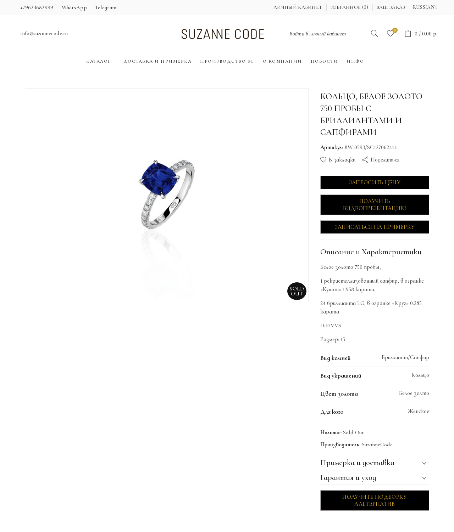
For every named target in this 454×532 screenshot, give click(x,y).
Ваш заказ (390, 7)
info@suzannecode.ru (44, 33)
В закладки (342, 159)
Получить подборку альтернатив (374, 500)
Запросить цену (374, 182)
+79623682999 (37, 7)
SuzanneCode (377, 444)
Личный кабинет (297, 7)
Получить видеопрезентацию (375, 205)
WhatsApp (74, 7)
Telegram (105, 7)
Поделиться (385, 159)
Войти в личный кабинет (317, 33)
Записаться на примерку (375, 227)
